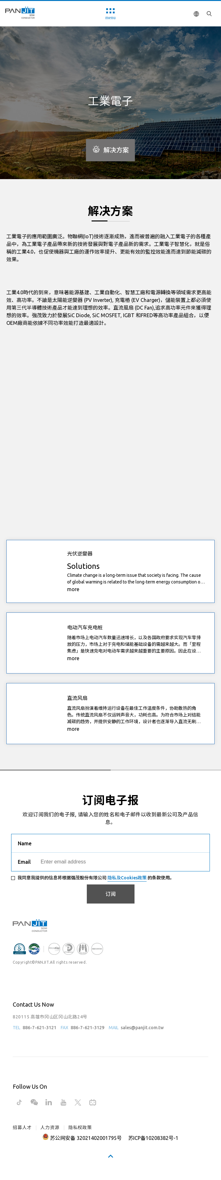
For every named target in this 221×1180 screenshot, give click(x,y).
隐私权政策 (80, 1127)
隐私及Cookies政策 (127, 877)
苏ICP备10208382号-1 (153, 1138)
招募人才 (22, 1127)
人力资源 (49, 1127)
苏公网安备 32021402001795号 (86, 1138)
